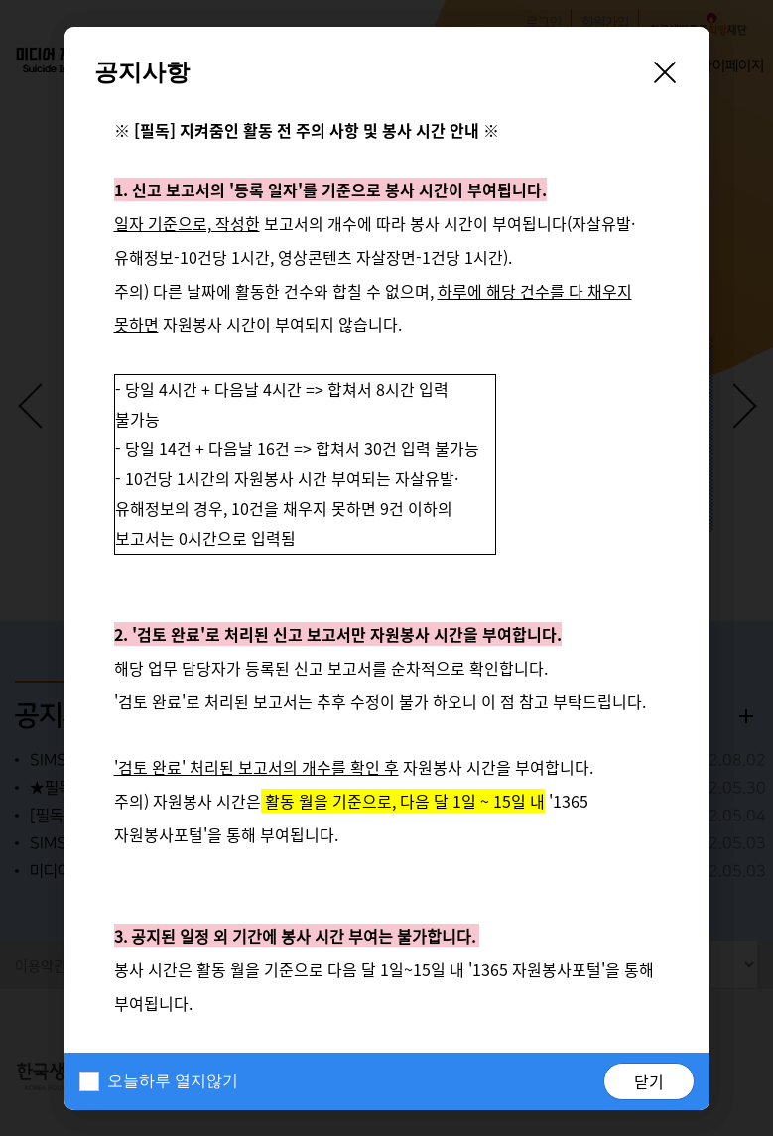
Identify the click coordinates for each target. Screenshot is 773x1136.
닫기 (649, 1081)
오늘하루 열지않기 (172, 1081)
